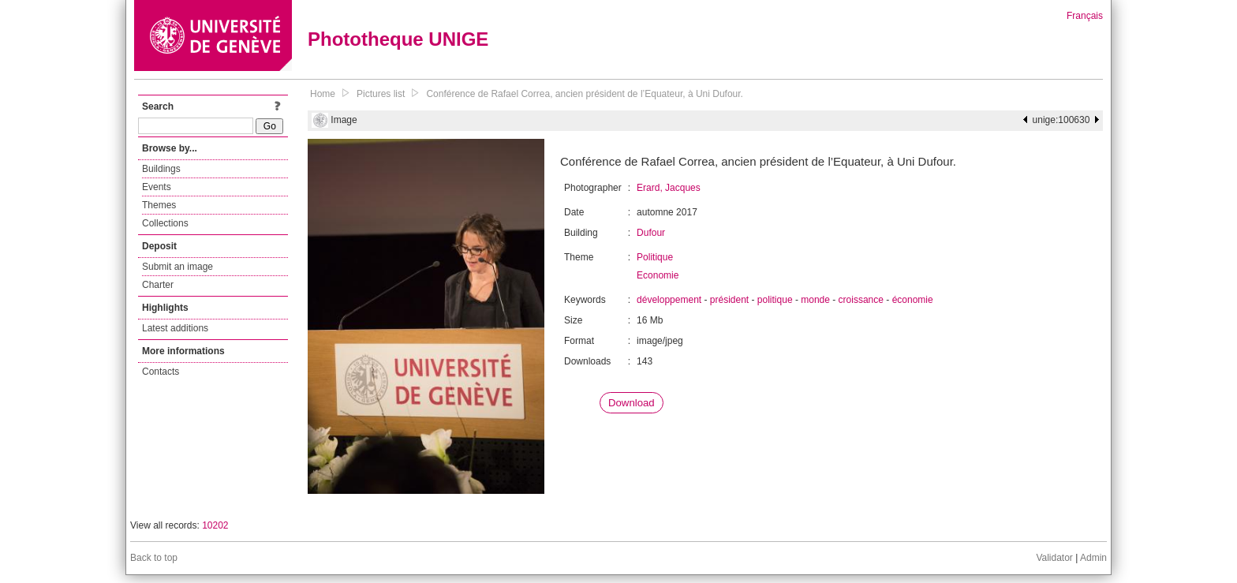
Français (1085, 15)
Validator (1054, 557)
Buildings (161, 168)
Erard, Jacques (669, 187)
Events (156, 186)
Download (631, 403)
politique (775, 299)
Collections (165, 223)
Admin (1093, 557)
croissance (861, 299)
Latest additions (175, 328)
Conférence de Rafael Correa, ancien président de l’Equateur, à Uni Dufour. (584, 93)
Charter (158, 284)
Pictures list (381, 93)
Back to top (154, 557)
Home (322, 93)
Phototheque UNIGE (398, 39)
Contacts (160, 371)
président (729, 299)
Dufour (651, 232)
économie (912, 299)
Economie (657, 275)
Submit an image (177, 266)
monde (815, 299)
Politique (655, 257)
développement (669, 299)
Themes (159, 205)
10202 (215, 525)
